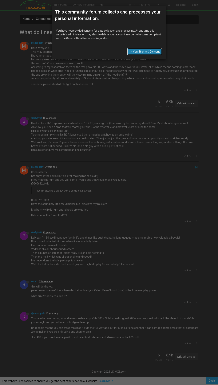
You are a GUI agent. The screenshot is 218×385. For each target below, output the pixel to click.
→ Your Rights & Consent (145, 51)
